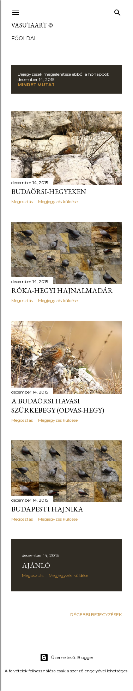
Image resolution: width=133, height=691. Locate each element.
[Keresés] (117, 11)
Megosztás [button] (22, 201)
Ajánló (36, 565)
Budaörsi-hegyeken (48, 191)
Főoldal (24, 38)
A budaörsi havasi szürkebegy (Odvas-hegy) (57, 405)
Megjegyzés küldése (58, 201)
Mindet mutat (36, 84)
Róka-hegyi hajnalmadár (62, 290)
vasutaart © (32, 25)
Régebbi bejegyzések (96, 614)
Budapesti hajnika (47, 509)
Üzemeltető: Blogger (66, 657)
